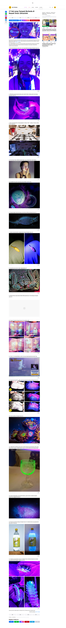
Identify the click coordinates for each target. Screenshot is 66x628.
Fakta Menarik (44, 47)
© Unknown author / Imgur (12, 179)
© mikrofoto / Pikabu (11, 209)
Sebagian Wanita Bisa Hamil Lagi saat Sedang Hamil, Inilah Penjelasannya (49, 44)
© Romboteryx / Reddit (11, 229)
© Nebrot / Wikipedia (11, 377)
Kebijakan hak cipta (53, 12)
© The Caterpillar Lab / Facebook (12, 608)
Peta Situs (53, 13)
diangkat (16, 42)
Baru (29, 7)
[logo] (13, 7)
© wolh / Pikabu (10, 519)
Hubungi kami (43, 12)
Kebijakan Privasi (48, 12)
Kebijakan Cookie (44, 13)
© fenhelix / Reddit (11, 120)
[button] (44, 28)
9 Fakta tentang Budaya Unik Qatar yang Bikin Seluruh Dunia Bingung (49, 30)
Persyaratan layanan (49, 13)
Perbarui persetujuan (44, 14)
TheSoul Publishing (48, 15)
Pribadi (25, 7)
